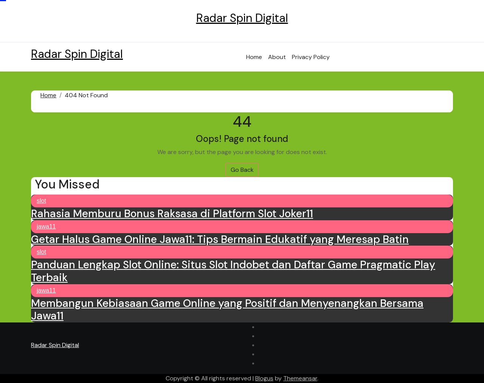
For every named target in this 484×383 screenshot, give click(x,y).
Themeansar (300, 378)
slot (41, 201)
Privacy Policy (311, 57)
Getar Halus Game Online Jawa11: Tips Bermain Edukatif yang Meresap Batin (220, 239)
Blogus (264, 378)
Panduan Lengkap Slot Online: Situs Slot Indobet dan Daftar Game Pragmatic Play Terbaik (233, 271)
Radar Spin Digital (242, 18)
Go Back (242, 170)
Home (254, 57)
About (277, 57)
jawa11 (46, 226)
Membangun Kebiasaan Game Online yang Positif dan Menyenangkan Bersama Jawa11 (227, 309)
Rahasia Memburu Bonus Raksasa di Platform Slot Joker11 (172, 214)
